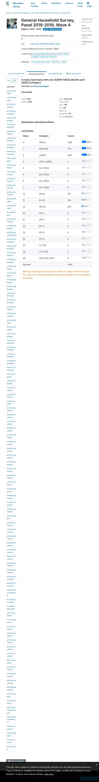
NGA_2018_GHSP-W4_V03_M (47, 13)
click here (49, 774)
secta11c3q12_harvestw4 (11, 592)
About (44, 3)
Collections (56, 3)
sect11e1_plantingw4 (39, 86)
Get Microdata (52, 29)
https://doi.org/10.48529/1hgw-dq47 (45, 44)
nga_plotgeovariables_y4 (11, 719)
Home (8, 13)
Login (89, 4)
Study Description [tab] (16, 74)
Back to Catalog (16, 761)
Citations (69, 3)
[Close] (97, 764)
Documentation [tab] (55, 74)
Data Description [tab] (36, 74)
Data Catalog (34, 4)
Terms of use (80, 4)
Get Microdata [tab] (74, 74)
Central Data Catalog (20, 13)
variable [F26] (65, 13)
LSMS (32, 13)
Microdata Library (18, 5)
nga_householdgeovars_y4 (11, 710)
